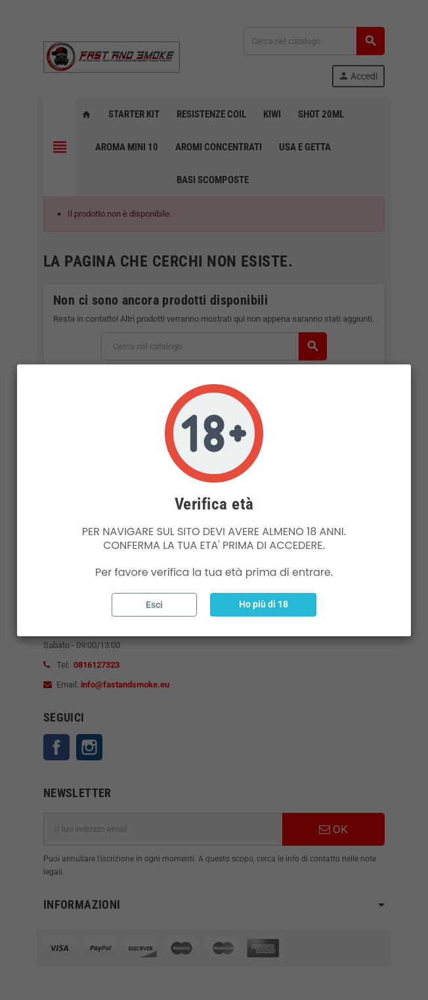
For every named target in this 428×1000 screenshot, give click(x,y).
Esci (154, 604)
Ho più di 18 (263, 604)
